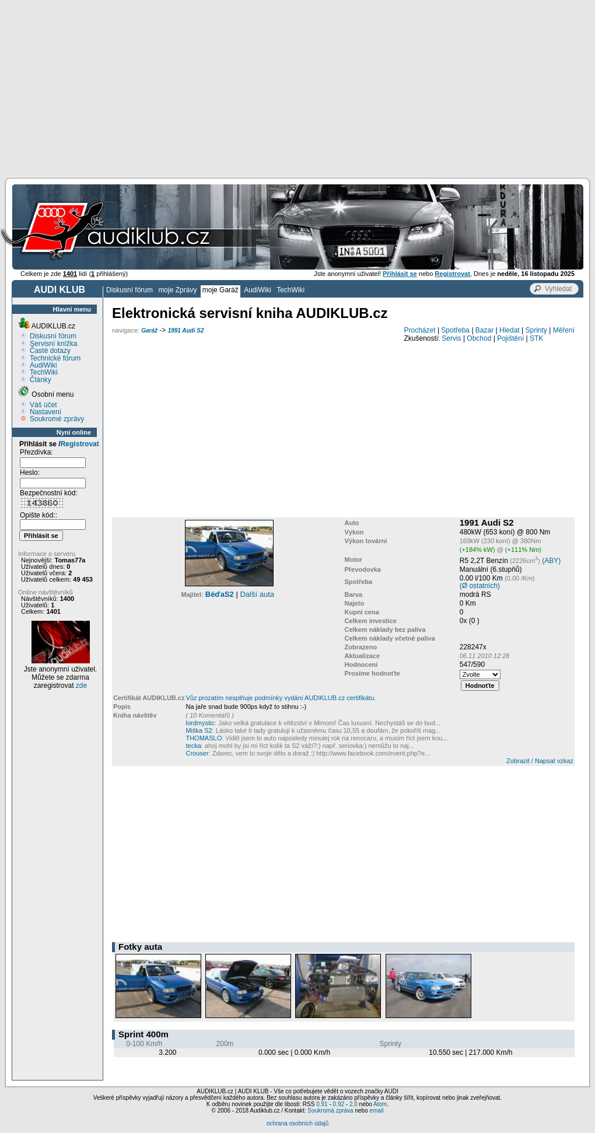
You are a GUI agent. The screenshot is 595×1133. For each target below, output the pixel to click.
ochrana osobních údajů (298, 1123)
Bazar (484, 330)
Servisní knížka (53, 344)
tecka (193, 745)
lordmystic (200, 722)
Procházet (420, 330)
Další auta (257, 594)
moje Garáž (220, 290)
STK (536, 338)
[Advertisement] (297, 87)
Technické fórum (55, 358)
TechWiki (290, 290)
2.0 (353, 1104)
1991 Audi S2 (186, 330)
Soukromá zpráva (330, 1110)
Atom (380, 1104)
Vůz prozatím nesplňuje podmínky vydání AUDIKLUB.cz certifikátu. (281, 697)
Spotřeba (455, 330)
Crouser (197, 753)
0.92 (338, 1104)
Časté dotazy (50, 351)
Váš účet (43, 405)
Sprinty (536, 330)
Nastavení (45, 412)
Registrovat (80, 444)
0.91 (321, 1104)
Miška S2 (199, 730)
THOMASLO (204, 738)
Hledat (509, 330)
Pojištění (510, 338)
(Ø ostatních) (480, 586)
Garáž (149, 330)
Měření (564, 330)
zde (81, 685)
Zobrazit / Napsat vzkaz (539, 760)
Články (40, 380)
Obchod (479, 338)
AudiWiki (257, 290)
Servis (451, 338)
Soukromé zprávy (57, 419)
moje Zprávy (177, 290)
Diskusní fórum (129, 290)
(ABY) (551, 561)
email (376, 1110)
